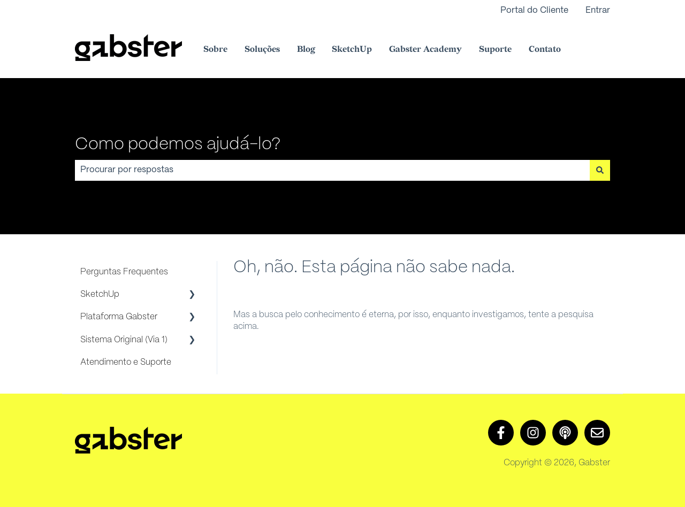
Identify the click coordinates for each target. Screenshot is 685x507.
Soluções (262, 49)
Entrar (597, 10)
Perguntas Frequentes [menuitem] (124, 272)
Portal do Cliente (534, 10)
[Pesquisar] (600, 170)
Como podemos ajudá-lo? (177, 144)
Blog (306, 49)
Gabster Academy (425, 49)
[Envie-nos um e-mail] (597, 432)
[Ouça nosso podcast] (565, 432)
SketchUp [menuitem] (99, 294)
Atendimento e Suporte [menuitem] (125, 362)
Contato (545, 49)
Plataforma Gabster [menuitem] (118, 317)
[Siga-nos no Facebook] (501, 432)
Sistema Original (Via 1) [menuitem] (124, 340)
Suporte (495, 49)
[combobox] (332, 170)
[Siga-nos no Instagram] (533, 432)
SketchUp (352, 49)
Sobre (215, 49)
